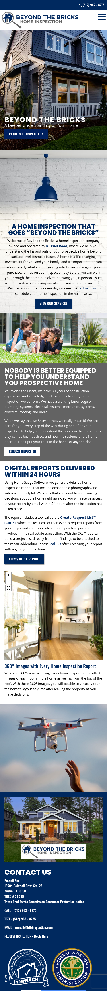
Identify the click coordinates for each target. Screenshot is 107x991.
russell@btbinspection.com (34, 927)
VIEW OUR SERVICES (54, 303)
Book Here (41, 936)
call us (55, 544)
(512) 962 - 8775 (25, 910)
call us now (87, 288)
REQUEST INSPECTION (26, 134)
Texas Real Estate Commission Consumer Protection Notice (44, 901)
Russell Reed (56, 246)
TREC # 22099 (14, 896)
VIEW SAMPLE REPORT (24, 558)
